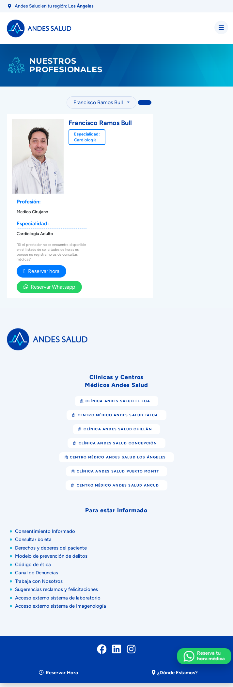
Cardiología (85, 139)
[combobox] (101, 102)
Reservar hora (41, 271)
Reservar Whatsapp (49, 287)
